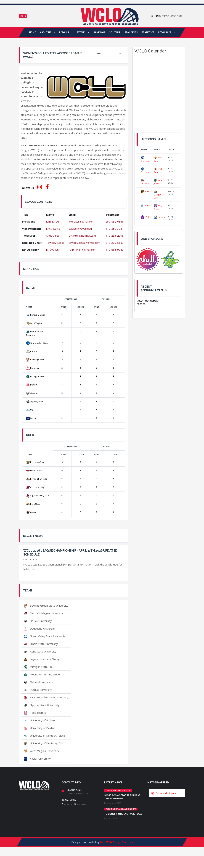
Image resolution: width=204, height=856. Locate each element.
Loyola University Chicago (42, 659)
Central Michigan (36, 487)
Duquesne (33, 368)
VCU (145, 191)
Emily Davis (53, 228)
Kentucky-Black (35, 314)
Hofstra (159, 217)
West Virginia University (41, 751)
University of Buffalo (39, 720)
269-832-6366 (114, 221)
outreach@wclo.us (77, 793)
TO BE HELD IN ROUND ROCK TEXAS (123, 814)
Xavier (31, 418)
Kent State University (40, 651)
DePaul (31, 512)
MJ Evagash (53, 249)
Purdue (31, 351)
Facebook (67, 804)
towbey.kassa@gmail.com (84, 242)
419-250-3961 (114, 228)
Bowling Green (35, 359)
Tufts (145, 205)
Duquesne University (39, 628)
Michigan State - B (36, 376)
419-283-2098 (114, 235)
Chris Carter (53, 235)
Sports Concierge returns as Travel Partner (122, 797)
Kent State (33, 504)
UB (29, 409)
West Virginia (34, 323)
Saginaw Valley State (37, 495)
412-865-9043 (114, 249)
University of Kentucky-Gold (44, 743)
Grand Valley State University (45, 636)
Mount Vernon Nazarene (42, 674)
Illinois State (34, 470)
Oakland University (38, 682)
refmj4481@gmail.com (82, 249)
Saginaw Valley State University (46, 697)
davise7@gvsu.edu (80, 228)
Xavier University (37, 758)
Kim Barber (53, 221)
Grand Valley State (37, 343)
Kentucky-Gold (35, 462)
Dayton (31, 384)
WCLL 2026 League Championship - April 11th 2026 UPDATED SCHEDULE (70, 552)
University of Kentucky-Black (44, 735)
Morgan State (157, 194)
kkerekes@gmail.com (81, 221)
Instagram (80, 804)
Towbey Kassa (55, 242)
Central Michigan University (43, 613)
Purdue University (38, 689)
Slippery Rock (34, 401)
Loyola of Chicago (36, 478)
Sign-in (23, 16)
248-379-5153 (114, 242)
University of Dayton (39, 728)
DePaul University (38, 621)
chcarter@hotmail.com (82, 235)
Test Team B (35, 712)
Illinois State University (41, 644)
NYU (145, 217)
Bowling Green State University (46, 605)
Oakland (32, 393)
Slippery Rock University (41, 705)
